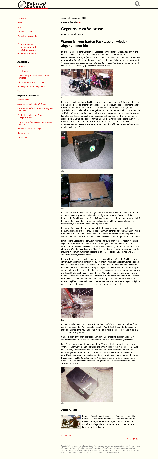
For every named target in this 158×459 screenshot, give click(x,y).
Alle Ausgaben (27, 44)
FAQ (19, 27)
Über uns (21, 23)
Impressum (22, 137)
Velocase (21, 91)
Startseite (21, 18)
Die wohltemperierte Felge (29, 128)
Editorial (21, 66)
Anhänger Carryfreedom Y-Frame (31, 104)
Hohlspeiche (23, 133)
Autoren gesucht (24, 31)
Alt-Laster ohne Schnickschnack (31, 82)
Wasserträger (23, 100)
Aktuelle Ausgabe (28, 53)
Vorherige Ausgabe (29, 47)
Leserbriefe (22, 71)
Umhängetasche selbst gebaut (31, 86)
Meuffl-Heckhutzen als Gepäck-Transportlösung (31, 116)
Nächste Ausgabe (28, 50)
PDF (79, 22)
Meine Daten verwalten (27, 36)
